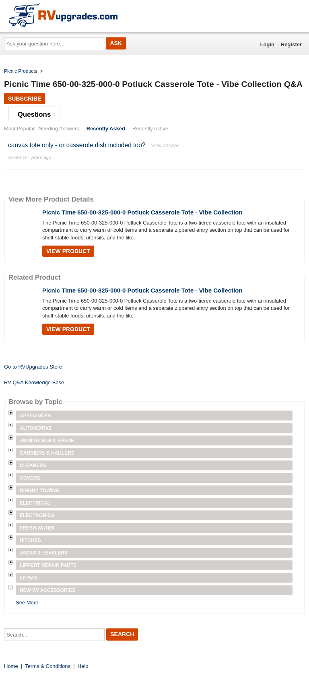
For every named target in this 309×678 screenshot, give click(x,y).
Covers (30, 478)
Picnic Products (20, 71)
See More (27, 603)
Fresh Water (37, 528)
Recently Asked (106, 129)
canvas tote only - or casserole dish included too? (77, 145)
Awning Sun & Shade (47, 440)
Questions (34, 114)
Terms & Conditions (47, 666)
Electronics (37, 515)
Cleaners (33, 465)
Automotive (36, 428)
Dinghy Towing (40, 490)
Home (11, 666)
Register (291, 44)
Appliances (35, 415)
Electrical (35, 503)
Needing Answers (59, 129)
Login (267, 44)
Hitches (30, 540)
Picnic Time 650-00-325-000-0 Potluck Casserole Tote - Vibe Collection (142, 212)
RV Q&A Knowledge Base (34, 382)
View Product (68, 251)
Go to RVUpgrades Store (33, 367)
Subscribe (24, 98)
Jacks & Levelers (44, 553)
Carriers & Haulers (47, 453)
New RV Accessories (47, 590)
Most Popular (19, 129)
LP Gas (28, 578)
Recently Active (150, 129)
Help (83, 666)
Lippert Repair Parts (48, 565)
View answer (165, 145)
